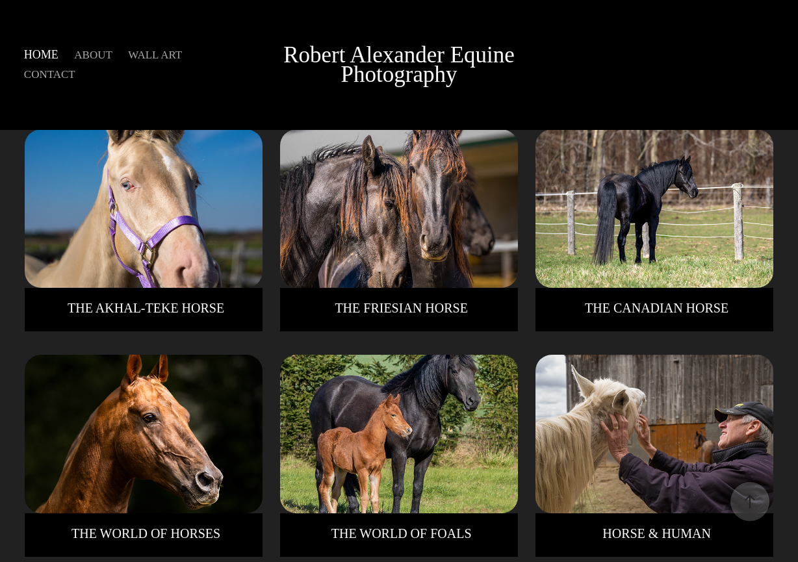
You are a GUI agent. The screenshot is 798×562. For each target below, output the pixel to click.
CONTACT (49, 74)
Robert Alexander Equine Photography (401, 64)
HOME (41, 54)
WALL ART (155, 55)
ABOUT (93, 55)
